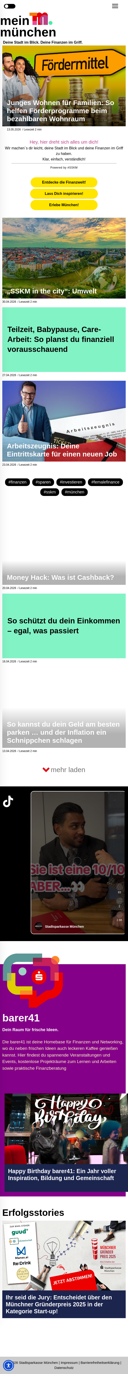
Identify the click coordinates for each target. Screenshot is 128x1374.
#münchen (74, 492)
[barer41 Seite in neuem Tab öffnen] (49, 980)
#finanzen (17, 482)
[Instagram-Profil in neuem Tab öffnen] (8, 1340)
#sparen (43, 482)
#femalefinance (105, 482)
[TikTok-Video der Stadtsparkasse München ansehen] (76, 862)
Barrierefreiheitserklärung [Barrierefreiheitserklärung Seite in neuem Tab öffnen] (100, 1363)
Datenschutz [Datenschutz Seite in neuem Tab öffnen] (63, 1368)
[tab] (64, 182)
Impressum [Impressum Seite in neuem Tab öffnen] (69, 1363)
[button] (115, 6)
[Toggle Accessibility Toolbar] (8, 1365)
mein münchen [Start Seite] (28, 26)
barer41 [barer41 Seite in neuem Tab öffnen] (21, 1018)
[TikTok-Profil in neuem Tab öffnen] (8, 801)
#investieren (71, 482)
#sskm (50, 492)
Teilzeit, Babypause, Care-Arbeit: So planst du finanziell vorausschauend (60, 339)
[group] (77, 862)
